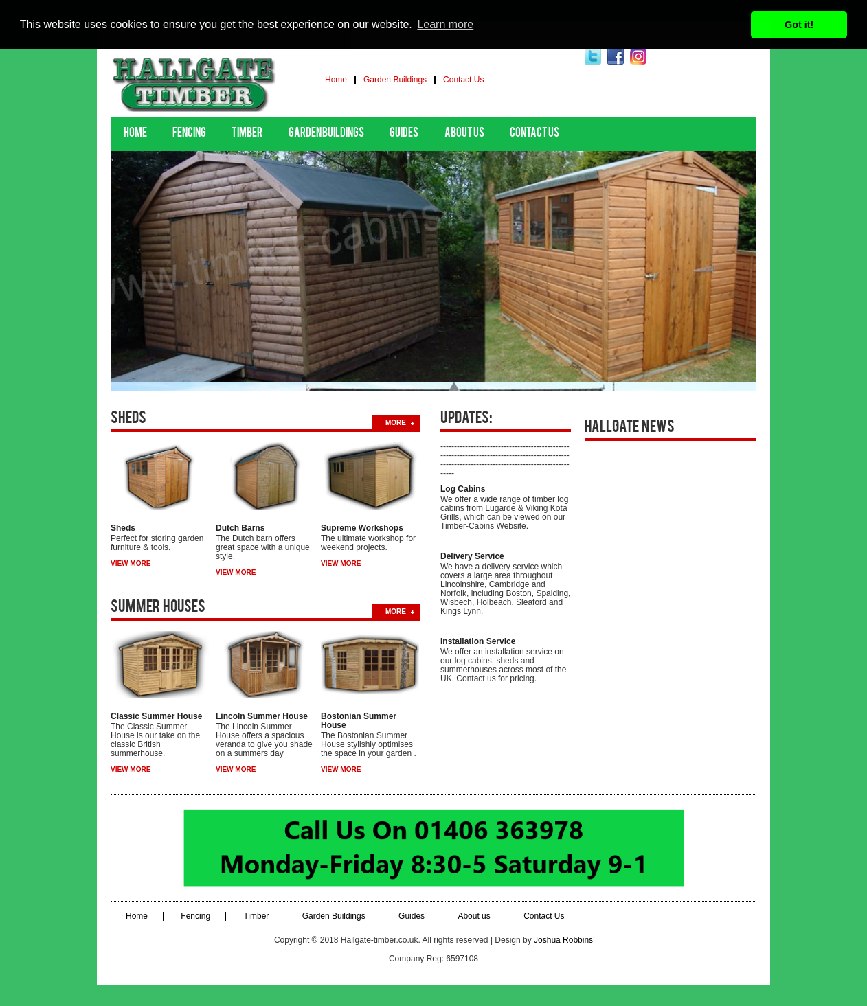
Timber (247, 133)
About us (464, 133)
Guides (404, 133)
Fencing (189, 133)
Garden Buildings (395, 80)
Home (336, 80)
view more (130, 563)
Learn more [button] (445, 24)
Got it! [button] (799, 24)
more (395, 422)
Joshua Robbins (563, 940)
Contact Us (463, 80)
